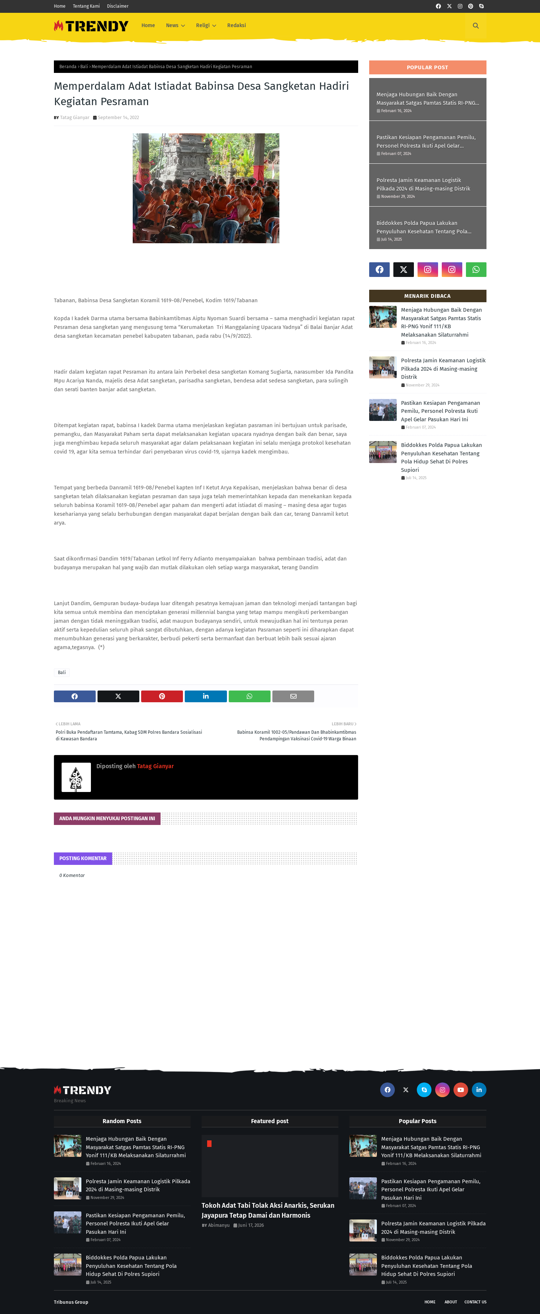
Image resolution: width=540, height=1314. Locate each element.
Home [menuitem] (148, 25)
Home (60, 6)
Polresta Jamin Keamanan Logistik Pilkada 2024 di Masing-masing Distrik (423, 184)
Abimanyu (219, 1225)
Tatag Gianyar (74, 117)
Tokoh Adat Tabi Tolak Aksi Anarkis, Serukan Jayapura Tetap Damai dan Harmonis (268, 1210)
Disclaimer (118, 6)
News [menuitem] (172, 25)
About (451, 1302)
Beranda (68, 66)
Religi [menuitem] (203, 25)
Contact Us (475, 1302)
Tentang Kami (86, 6)
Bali (84, 66)
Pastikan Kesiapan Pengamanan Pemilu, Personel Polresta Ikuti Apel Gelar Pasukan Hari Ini (426, 142)
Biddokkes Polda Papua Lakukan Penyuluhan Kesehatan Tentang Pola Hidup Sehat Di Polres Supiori (421, 228)
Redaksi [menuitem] (236, 25)
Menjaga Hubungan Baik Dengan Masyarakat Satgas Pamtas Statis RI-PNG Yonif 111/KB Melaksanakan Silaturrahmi (426, 99)
